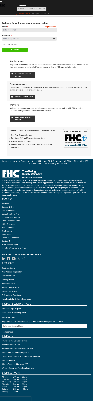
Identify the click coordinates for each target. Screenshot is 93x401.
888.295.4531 (83, 161)
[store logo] (2, 8)
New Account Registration (12, 272)
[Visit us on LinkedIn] (4, 258)
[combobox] (31, 9)
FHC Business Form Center (12, 295)
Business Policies (8, 284)
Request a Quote (8, 276)
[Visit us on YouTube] (14, 258)
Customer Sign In (8, 268)
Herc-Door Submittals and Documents (16, 299)
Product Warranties (9, 291)
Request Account (24, 14)
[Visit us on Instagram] (23, 258)
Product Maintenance (10, 287)
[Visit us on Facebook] (8, 258)
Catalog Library (8, 280)
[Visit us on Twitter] (19, 258)
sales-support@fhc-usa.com (55, 164)
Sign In (37, 13)
